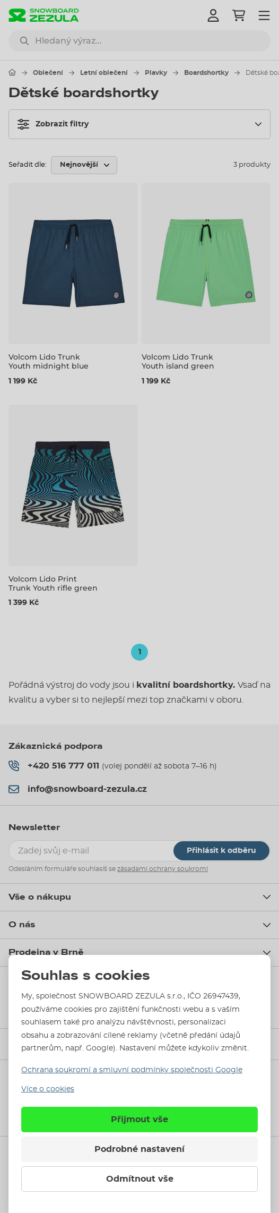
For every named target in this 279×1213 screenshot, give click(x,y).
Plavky (156, 73)
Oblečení (48, 73)
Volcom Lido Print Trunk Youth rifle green (53, 583)
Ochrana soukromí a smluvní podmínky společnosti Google (131, 1070)
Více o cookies (47, 1089)
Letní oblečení (104, 73)
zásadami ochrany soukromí (162, 869)
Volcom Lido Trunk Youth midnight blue (48, 361)
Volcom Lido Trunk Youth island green (178, 361)
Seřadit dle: (27, 164)
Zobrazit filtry (53, 124)
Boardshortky (206, 73)
